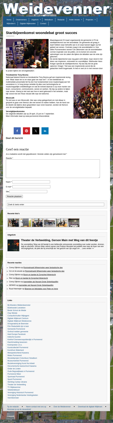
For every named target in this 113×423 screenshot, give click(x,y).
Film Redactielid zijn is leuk (18, 330)
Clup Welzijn (12, 317)
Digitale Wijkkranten (28, 24)
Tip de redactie (13, 410)
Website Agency (62, 419)
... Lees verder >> (87, 252)
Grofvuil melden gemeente (18, 335)
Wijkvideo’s (11, 24)
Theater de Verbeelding (17, 388)
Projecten (89, 20)
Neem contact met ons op (36, 410)
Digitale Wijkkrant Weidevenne (19, 325)
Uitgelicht (34, 20)
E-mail (9, 190)
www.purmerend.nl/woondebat (37, 116)
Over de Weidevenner (62, 410)
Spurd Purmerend (14, 383)
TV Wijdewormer (14, 391)
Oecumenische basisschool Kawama (22, 370)
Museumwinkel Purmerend (18, 364)
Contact (43, 24)
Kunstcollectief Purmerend (18, 351)
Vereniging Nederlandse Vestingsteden (23, 399)
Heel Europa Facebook (17, 338)
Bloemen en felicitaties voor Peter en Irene (41, 292)
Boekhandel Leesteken (16, 311)
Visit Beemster (13, 401)
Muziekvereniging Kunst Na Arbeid (21, 367)
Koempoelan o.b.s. (15, 348)
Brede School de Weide (17, 314)
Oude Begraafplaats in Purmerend (21, 375)
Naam (9, 185)
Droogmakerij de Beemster (18, 327)
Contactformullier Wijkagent (18, 319)
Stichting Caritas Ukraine (17, 385)
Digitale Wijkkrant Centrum (18, 322)
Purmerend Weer (14, 377)
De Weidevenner (50, 417)
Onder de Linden (14, 372)
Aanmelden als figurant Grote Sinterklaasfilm (40, 285)
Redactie (61, 20)
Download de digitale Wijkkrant (90, 410)
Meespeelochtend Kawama (18, 356)
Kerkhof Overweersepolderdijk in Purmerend (25, 343)
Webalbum (49, 20)
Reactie (9, 158)
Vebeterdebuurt (14, 393)
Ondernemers (21, 20)
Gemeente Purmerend (16, 332)
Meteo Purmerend (15, 359)
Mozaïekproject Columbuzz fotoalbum (22, 362)
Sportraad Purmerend (16, 380)
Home (9, 20)
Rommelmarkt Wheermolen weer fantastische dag (43, 271)
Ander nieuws (74, 20)
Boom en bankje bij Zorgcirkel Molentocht (39, 278)
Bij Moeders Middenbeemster (19, 309)
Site (7, 195)
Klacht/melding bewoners (17, 346)
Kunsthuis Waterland (16, 354)
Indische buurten (14, 340)
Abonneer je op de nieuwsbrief (19, 413)
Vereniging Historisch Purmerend (20, 396)
